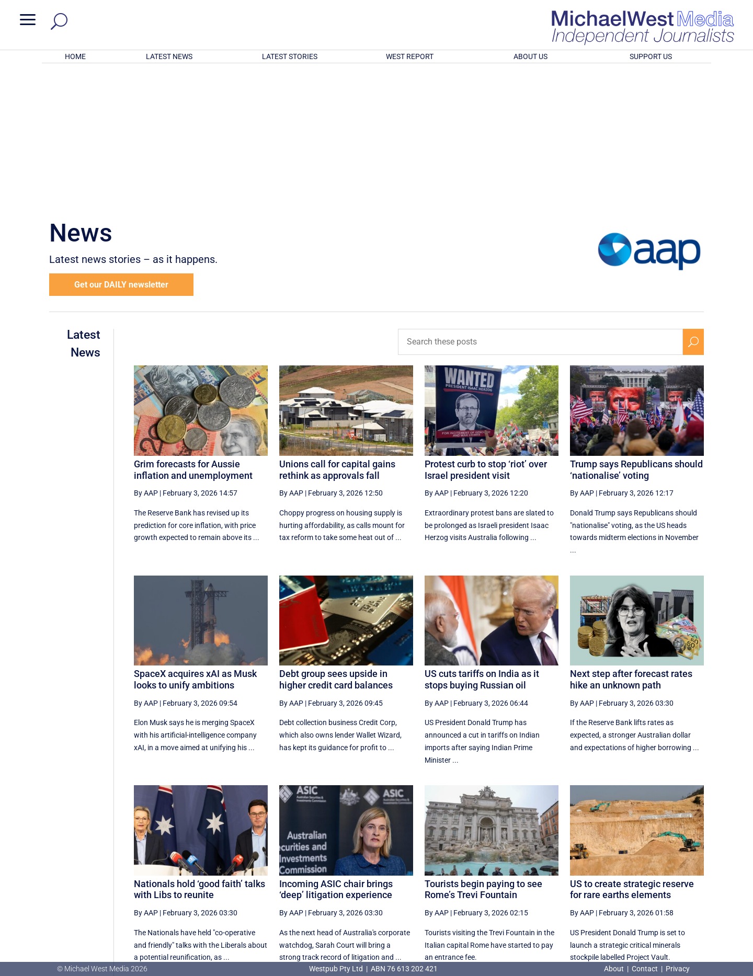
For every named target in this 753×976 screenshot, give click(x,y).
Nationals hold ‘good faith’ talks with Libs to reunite (199, 752)
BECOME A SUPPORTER (698, 905)
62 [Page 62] (591, 867)
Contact (645, 968)
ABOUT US (530, 56)
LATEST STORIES (289, 56)
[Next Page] (668, 866)
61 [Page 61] (565, 867)
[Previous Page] (462, 866)
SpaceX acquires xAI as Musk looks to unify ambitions (195, 542)
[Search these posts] (540, 205)
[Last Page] (691, 866)
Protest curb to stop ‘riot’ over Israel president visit (486, 332)
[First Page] (438, 866)
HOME (75, 56)
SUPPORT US (651, 56)
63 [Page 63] (618, 867)
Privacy (678, 968)
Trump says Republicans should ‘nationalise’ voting (636, 332)
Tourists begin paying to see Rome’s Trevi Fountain (483, 752)
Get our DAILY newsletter (121, 148)
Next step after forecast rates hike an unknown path (631, 542)
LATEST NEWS (169, 56)
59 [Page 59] (512, 867)
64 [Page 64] (645, 867)
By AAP (146, 356)
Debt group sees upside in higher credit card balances (336, 542)
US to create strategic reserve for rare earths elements (632, 752)
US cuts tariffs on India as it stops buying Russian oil (482, 542)
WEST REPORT (409, 56)
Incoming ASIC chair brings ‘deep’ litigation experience (336, 752)
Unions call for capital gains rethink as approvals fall (337, 332)
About (614, 968)
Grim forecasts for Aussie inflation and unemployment (193, 332)
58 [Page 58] (486, 867)
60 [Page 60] (538, 867)
